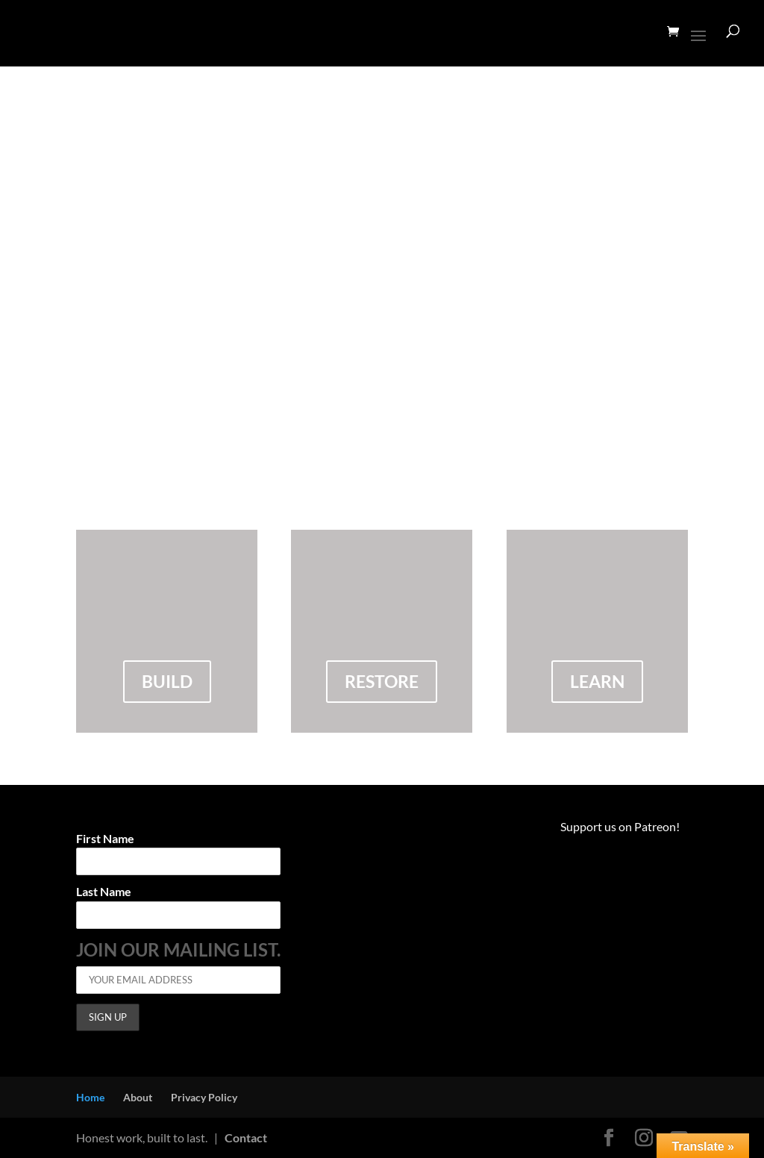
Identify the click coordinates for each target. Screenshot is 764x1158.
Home (90, 1097)
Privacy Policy (204, 1097)
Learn (597, 681)
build (167, 681)
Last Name (103, 892)
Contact (246, 1137)
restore (382, 681)
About (137, 1097)
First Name (105, 839)
